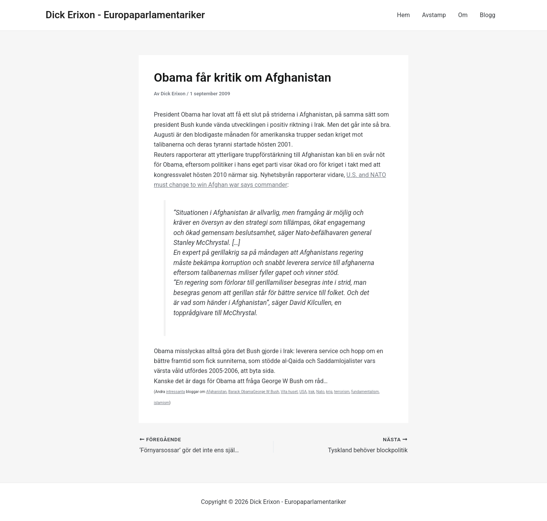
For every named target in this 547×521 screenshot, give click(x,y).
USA (303, 392)
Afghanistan (216, 392)
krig (329, 392)
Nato (320, 392)
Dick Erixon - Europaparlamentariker (125, 15)
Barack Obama (240, 392)
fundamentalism (365, 392)
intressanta (175, 392)
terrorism (341, 392)
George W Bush (266, 392)
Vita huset (289, 392)
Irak (311, 392)
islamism (161, 403)
